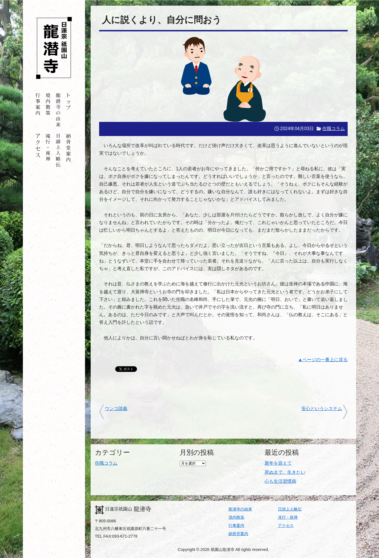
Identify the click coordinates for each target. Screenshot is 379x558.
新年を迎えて (278, 463)
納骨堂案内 (238, 533)
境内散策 (236, 517)
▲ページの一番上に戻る (323, 359)
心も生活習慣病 (280, 481)
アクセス (286, 525)
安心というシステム (321, 408)
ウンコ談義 (116, 408)
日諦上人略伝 (290, 509)
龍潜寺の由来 (240, 509)
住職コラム (333, 128)
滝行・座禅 (288, 517)
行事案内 (236, 525)
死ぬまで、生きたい (285, 472)
